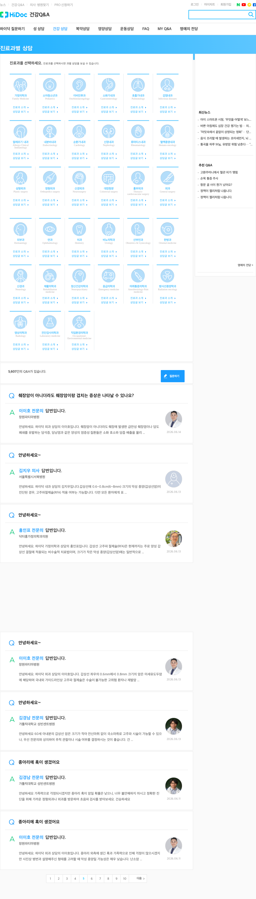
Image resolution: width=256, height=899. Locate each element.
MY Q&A (164, 29)
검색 (251, 14)
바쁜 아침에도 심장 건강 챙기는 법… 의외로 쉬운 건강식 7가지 (226, 126)
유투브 (244, 5)
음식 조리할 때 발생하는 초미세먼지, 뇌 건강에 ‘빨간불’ (226, 138)
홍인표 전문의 (31, 530)
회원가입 (226, 5)
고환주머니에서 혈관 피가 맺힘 (219, 172)
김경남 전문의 (31, 718)
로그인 (195, 5)
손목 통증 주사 (209, 179)
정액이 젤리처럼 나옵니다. (216, 191)
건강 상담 (60, 29)
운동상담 (127, 29)
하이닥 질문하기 (12, 29)
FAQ (145, 29)
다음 (139, 878)
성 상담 (38, 29)
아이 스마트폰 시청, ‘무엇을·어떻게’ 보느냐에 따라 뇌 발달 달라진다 (226, 120)
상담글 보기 (19, 111)
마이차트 (209, 5)
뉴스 (3, 5)
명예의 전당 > (245, 265)
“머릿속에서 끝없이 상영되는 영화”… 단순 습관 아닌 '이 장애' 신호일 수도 (226, 132)
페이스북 (254, 5)
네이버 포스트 (238, 5)
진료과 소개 (19, 107)
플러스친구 (249, 5)
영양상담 (105, 29)
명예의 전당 (189, 29)
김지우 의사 (29, 470)
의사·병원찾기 (39, 5)
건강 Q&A (17, 5)
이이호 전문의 (31, 411)
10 (124, 879)
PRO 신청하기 (63, 5)
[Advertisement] (96, 598)
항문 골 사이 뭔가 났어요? (216, 185)
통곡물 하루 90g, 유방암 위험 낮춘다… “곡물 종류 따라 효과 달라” (226, 144)
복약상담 (83, 29)
